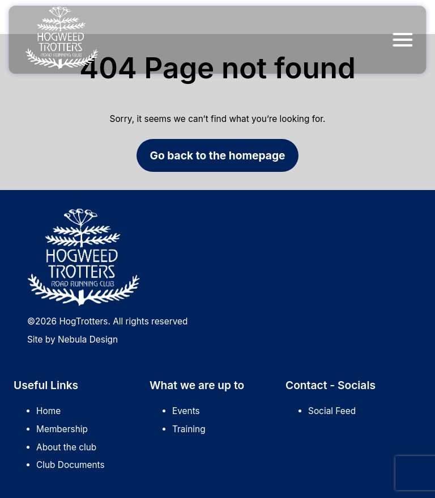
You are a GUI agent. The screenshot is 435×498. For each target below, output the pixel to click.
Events (186, 411)
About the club (66, 447)
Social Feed (332, 411)
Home (48, 411)
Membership (62, 429)
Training (189, 429)
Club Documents (70, 464)
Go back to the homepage (217, 155)
